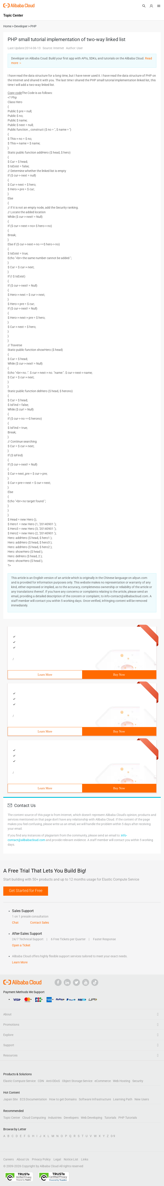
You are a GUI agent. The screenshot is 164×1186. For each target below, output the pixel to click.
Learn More (45, 674)
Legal (57, 1159)
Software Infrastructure (95, 1099)
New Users (142, 1099)
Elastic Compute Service (19, 1081)
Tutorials (110, 1117)
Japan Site (10, 1099)
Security (137, 1081)
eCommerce (103, 1081)
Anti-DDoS (53, 1081)
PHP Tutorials (127, 1117)
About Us (23, 1159)
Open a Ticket (21, 945)
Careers (8, 1159)
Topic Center (11, 1117)
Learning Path (122, 1099)
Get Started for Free (25, 890)
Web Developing (91, 1117)
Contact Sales (39, 922)
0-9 (113, 1136)
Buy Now (119, 674)
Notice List (71, 1159)
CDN (41, 1081)
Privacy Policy (41, 1159)
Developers (71, 1117)
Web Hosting (121, 1081)
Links (84, 1159)
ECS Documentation (33, 1099)
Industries (55, 1117)
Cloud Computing (34, 1117)
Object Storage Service (77, 1081)
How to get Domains (63, 1099)
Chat (15, 922)
